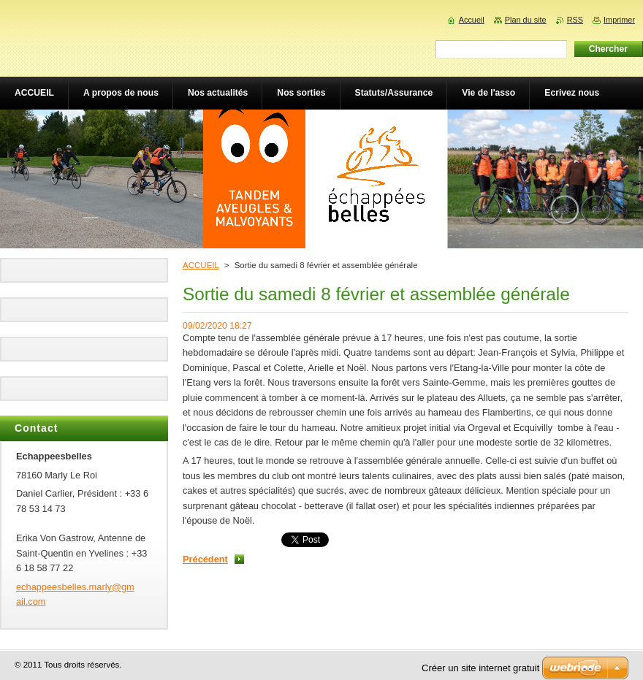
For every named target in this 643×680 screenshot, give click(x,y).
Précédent (205, 559)
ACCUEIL (201, 265)
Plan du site (526, 19)
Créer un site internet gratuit (480, 667)
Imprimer (619, 19)
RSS (575, 19)
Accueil (471, 19)
